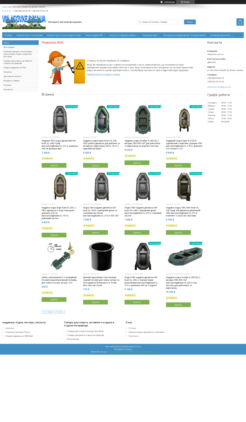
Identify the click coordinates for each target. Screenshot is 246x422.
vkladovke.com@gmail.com (219, 87)
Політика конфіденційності (143, 352)
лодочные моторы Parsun (18, 332)
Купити (54, 165)
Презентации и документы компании (146, 332)
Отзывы (7, 85)
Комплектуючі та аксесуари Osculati (64, 35)
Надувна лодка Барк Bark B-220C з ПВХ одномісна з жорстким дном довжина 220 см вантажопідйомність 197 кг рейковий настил (59, 213)
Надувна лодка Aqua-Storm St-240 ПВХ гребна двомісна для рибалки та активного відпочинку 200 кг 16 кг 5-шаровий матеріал (101, 144)
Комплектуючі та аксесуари (30, 35)
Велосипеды (73, 339)
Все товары (9, 47)
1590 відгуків (169, 2)
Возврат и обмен (12, 80)
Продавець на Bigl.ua (123, 349)
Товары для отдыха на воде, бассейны (86, 331)
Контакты (8, 89)
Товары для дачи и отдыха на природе (86, 335)
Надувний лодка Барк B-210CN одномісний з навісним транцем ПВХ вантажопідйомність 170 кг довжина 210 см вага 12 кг (184, 144)
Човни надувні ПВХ (94, 35)
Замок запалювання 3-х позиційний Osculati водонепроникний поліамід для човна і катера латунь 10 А (59, 280)
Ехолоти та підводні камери (122, 35)
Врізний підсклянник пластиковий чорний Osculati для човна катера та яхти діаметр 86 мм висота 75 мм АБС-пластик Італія (101, 281)
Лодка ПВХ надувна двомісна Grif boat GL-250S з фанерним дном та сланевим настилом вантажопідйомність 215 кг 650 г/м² (101, 211)
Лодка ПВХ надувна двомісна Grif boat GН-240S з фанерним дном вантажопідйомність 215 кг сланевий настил (143, 211)
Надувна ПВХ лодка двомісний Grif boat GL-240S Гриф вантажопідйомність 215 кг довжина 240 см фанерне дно (60, 144)
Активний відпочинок (220, 35)
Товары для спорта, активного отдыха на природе (18, 62)
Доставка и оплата (12, 76)
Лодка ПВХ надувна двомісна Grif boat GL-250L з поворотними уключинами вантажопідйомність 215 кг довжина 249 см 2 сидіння (141, 281)
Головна (8, 35)
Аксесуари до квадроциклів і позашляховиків (184, 35)
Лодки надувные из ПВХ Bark (19, 336)
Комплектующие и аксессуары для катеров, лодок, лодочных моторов (18, 54)
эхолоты (10, 328)
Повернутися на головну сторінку (103, 74)
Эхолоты (8, 72)
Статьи (132, 328)
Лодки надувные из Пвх (15, 67)
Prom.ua (137, 346)
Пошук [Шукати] (190, 22)
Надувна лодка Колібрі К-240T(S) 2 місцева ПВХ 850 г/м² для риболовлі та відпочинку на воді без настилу (142, 143)
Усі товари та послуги (53, 311)
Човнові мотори (149, 35)
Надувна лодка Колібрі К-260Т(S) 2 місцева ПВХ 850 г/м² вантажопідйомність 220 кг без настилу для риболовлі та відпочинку (183, 282)
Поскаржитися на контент (119, 352)
